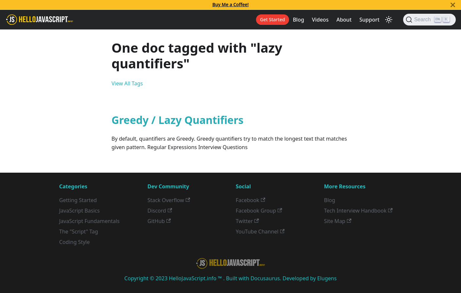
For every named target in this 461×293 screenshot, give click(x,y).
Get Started (272, 19)
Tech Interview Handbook (358, 210)
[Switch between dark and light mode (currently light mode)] (389, 19)
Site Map (337, 221)
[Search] (429, 20)
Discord (159, 210)
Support (369, 19)
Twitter (247, 221)
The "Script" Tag (78, 231)
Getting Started (78, 200)
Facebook (250, 200)
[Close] (453, 4)
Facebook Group (259, 210)
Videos (320, 19)
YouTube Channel (260, 231)
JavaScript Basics (79, 210)
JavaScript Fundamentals (89, 221)
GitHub (159, 221)
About (343, 19)
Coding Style (74, 242)
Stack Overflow (168, 200)
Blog (298, 19)
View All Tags (127, 83)
